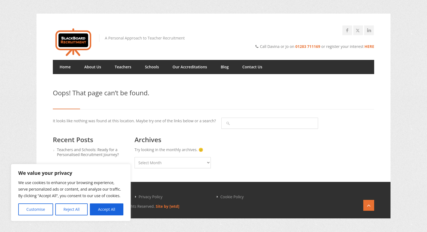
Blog (224, 66)
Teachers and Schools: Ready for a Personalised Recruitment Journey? (88, 152)
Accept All (106, 209)
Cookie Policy (232, 196)
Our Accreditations (190, 66)
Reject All (71, 209)
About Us (92, 66)
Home (65, 66)
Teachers (123, 66)
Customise (35, 209)
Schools (152, 66)
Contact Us (252, 66)
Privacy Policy (150, 196)
